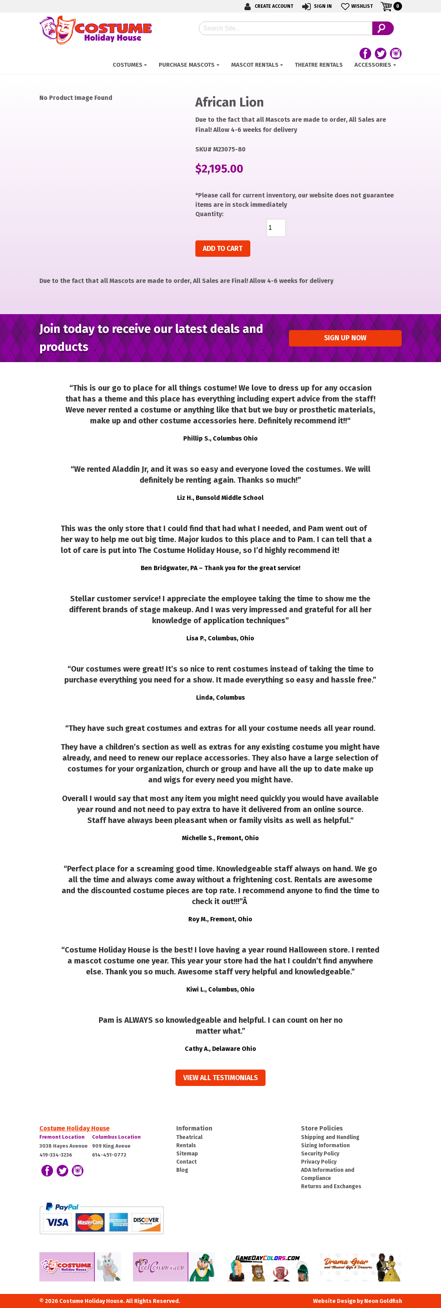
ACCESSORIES (372, 64)
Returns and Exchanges (331, 1186)
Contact (186, 1162)
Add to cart (223, 249)
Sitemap (187, 1153)
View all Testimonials (220, 1078)
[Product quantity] (276, 228)
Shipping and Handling (330, 1137)
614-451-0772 (109, 1155)
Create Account (267, 6)
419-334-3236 (55, 1155)
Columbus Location (116, 1137)
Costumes (127, 64)
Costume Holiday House (74, 1128)
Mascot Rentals (254, 64)
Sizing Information (325, 1145)
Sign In (316, 6)
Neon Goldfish (383, 1301)
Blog (182, 1170)
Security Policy (320, 1153)
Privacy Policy (319, 1162)
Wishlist (356, 6)
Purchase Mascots (186, 64)
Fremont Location (62, 1137)
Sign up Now (345, 338)
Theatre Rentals (319, 64)
